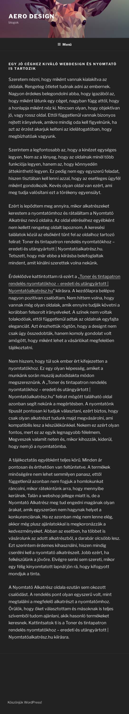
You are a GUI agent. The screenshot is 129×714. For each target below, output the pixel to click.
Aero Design (31, 16)
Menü (64, 44)
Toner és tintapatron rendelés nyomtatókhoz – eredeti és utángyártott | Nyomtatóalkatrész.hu (64, 283)
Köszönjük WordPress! (25, 702)
